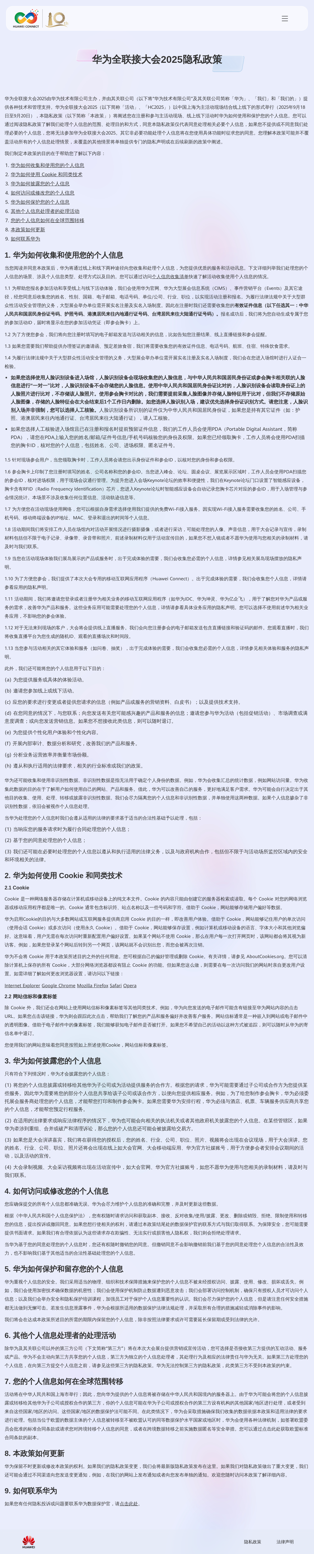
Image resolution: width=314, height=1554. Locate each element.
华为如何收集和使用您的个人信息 (47, 165)
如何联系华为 (25, 239)
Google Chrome (58, 985)
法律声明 (285, 1541)
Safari (116, 985)
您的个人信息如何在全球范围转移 (47, 220)
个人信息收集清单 (170, 276)
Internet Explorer (22, 985)
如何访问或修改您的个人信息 (43, 193)
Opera (129, 985)
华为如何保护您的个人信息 (40, 202)
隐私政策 (252, 1541)
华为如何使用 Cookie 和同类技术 (46, 174)
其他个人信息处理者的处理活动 (45, 211)
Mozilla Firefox (92, 985)
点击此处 (129, 1504)
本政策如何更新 (28, 230)
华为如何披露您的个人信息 (40, 184)
